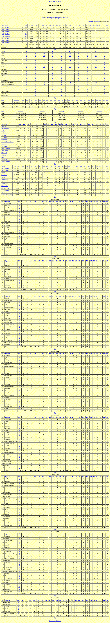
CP (86, 25)
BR (83, 25)
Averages (52, 17)
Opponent (4, 124)
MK (40, 25)
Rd (19, 201)
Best (43, 17)
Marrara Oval (4, 186)
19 (26, 60)
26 (25, 40)
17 (44, 60)
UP (90, 25)
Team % (20, 111)
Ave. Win (80, 111)
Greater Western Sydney (7, 142)
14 (44, 56)
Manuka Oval (4, 183)
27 (61, 53)
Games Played (55, 19)
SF (19, 250)
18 (35, 60)
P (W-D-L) (16, 100)
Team (6, 25)
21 (19, 243)
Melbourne (4, 146)
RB (63, 25)
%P (107, 201)
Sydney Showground (6, 194)
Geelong (7, 27)
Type (2, 100)
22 (25, 31)
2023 (3, 36)
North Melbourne (5, 148)
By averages (96, 21)
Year (2, 25)
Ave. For (42, 111)
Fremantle (4, 137)
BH (53, 25)
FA (80, 25)
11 (104, 67)
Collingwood (4, 133)
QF (19, 247)
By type (47, 17)
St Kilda (3, 155)
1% (100, 25)
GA (107, 25)
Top (55, 49)
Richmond (4, 153)
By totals (90, 21)
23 (25, 27)
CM (93, 25)
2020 (3, 29)
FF (76, 25)
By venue (65, 17)
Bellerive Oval (5, 170)
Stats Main (52, 1)
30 (35, 53)
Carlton (3, 131)
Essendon (3, 135)
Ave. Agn (61, 111)
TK (60, 25)
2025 (3, 40)
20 (19, 241)
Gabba (3, 177)
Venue (3, 166)
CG (73, 25)
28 (52, 53)
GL (50, 25)
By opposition (58, 17)
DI (46, 25)
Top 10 (3, 51)
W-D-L (31, 25)
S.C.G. (3, 192)
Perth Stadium (5, 190)
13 (87, 56)
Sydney (3, 157)
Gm (2, 201)
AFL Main (58, 1)
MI (97, 25)
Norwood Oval (5, 188)
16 (26, 56)
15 (35, 56)
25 (25, 34)
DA (40, 100)
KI (36, 25)
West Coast (4, 159)
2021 (3, 31)
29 (44, 53)
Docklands (4, 175)
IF (66, 25)
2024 (3, 38)
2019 (3, 27)
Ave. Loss (99, 111)
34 (26, 53)
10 (104, 51)
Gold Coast (4, 139)
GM (25, 25)
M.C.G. (3, 181)
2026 (3, 42)
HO (57, 25)
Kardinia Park (4, 179)
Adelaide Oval (5, 168)
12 (25, 29)
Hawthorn (3, 144)
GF (19, 408)
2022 (3, 34)
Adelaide (3, 126)
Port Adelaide (4, 150)
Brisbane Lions (5, 128)
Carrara (3, 172)
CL (70, 25)
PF (19, 252)
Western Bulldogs (5, 161)
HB (43, 25)
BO (103, 25)
